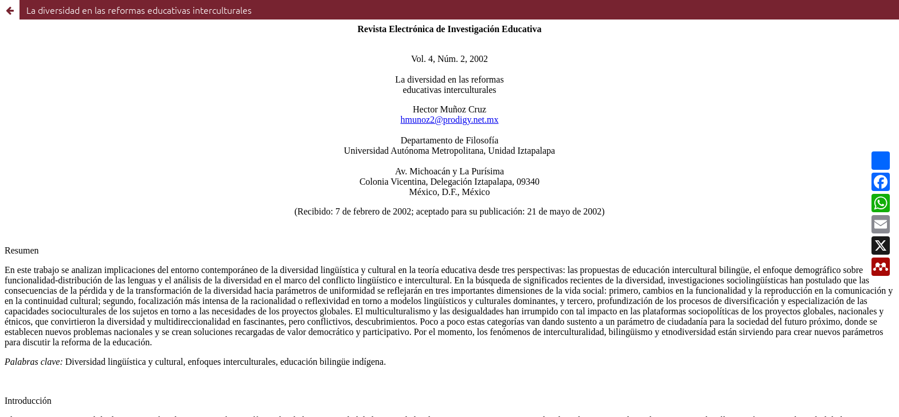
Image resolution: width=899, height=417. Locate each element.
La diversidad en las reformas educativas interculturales (139, 9)
